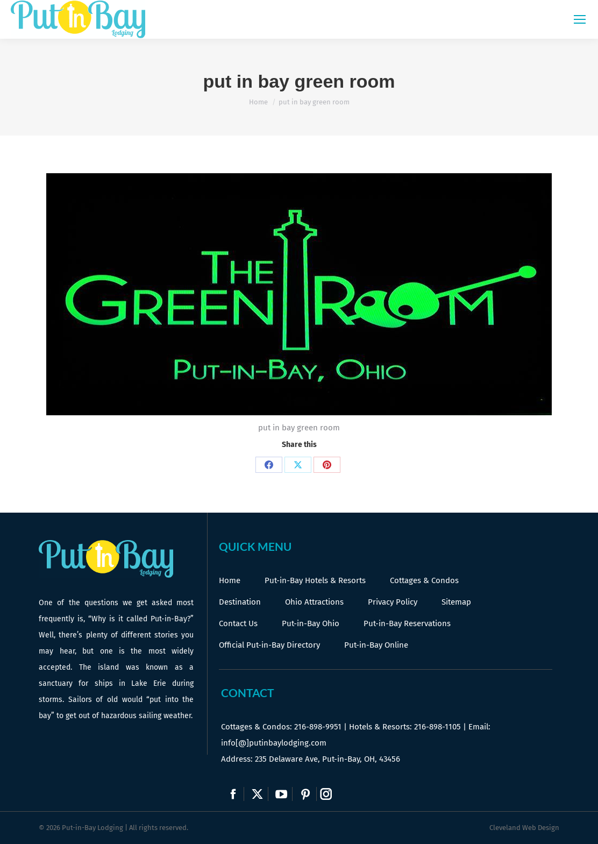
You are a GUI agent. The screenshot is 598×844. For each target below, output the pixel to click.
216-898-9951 (317, 727)
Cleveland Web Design (524, 828)
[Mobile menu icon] (579, 19)
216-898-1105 (437, 727)
